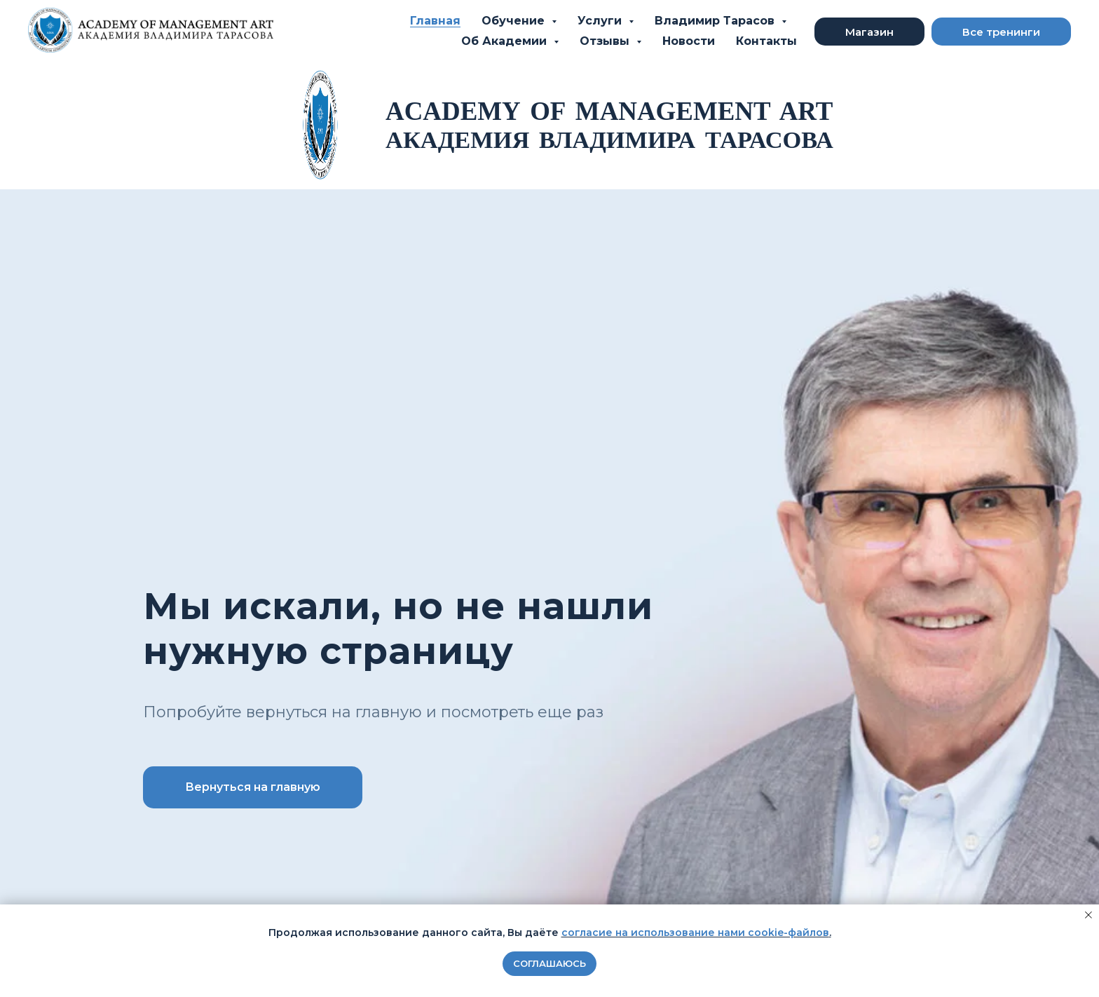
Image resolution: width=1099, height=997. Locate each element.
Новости (688, 41)
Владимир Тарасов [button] (716, 20)
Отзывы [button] (606, 41)
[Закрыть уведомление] (1088, 915)
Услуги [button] (601, 20)
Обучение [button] (515, 20)
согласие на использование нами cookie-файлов (695, 932)
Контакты (766, 41)
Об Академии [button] (505, 41)
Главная (435, 20)
